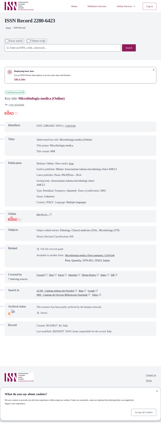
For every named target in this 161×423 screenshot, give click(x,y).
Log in (149, 6)
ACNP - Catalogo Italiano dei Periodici (56, 291)
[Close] (157, 390)
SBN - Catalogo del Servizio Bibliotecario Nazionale (64, 295)
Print (71, 163)
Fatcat (62, 275)
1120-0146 (70, 126)
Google (95, 291)
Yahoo (99, 295)
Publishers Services (94, 6)
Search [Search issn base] (128, 47)
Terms (148, 381)
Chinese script (38, 40)
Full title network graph (51, 249)
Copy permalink (15, 104)
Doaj (52, 275)
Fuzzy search (15, 40)
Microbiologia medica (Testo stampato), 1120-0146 (91, 256)
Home (71, 6)
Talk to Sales (20, 79)
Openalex (75, 275)
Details (42, 313)
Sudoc (107, 275)
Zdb (117, 275)
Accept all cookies (143, 412)
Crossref (40, 275)
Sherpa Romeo (91, 275)
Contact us (150, 375)
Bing (84, 291)
